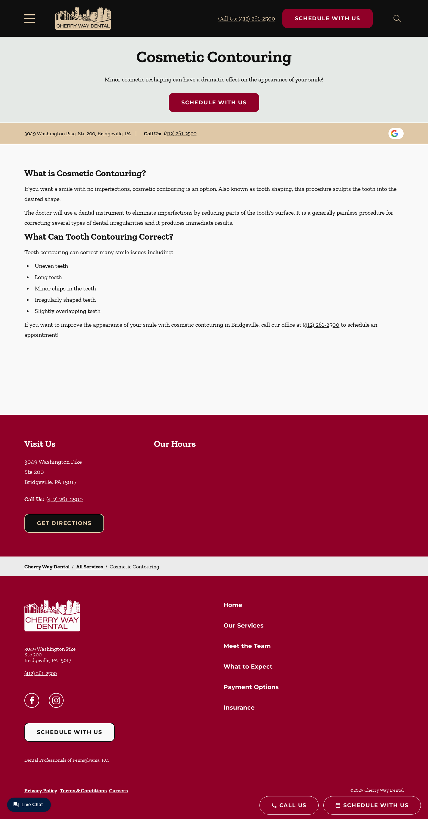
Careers (118, 790)
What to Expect (248, 666)
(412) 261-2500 (180, 133)
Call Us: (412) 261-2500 (246, 18)
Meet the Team (247, 646)
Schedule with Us (327, 18)
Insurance (239, 707)
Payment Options (251, 687)
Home (233, 605)
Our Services (244, 625)
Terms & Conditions (83, 790)
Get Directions (64, 523)
